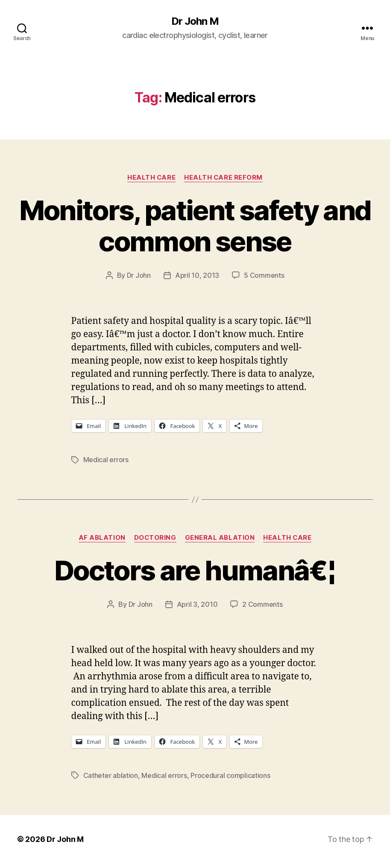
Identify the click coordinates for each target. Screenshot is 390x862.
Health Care (151, 177)
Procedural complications (230, 774)
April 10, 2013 (197, 275)
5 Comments (264, 275)
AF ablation (101, 537)
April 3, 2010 (197, 603)
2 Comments (262, 603)
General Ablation (220, 537)
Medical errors (106, 459)
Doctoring (155, 537)
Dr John (139, 275)
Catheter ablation (110, 774)
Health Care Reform (223, 177)
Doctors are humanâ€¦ (195, 569)
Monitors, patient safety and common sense (195, 226)
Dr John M (195, 21)
